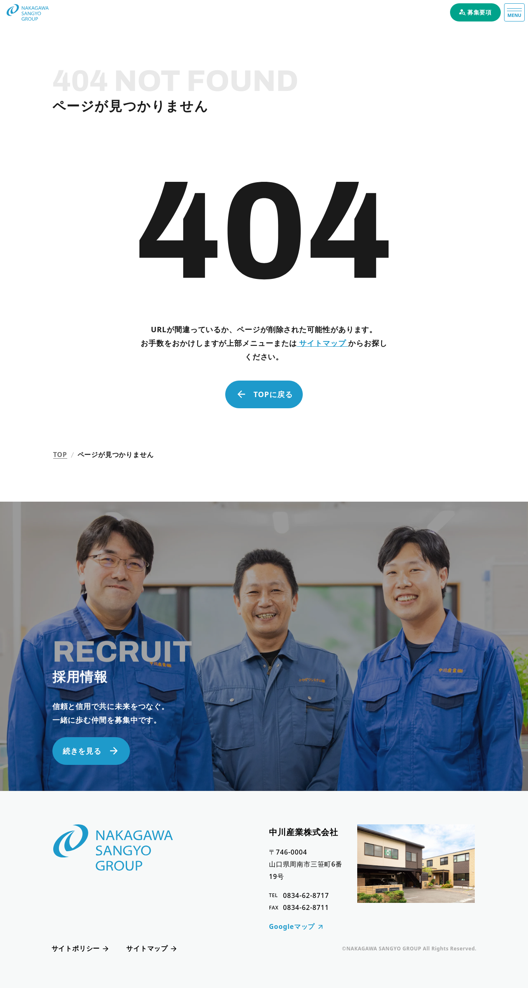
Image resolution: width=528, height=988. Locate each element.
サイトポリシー (81, 948)
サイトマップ (322, 343)
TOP (60, 455)
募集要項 (475, 12)
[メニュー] (514, 12)
